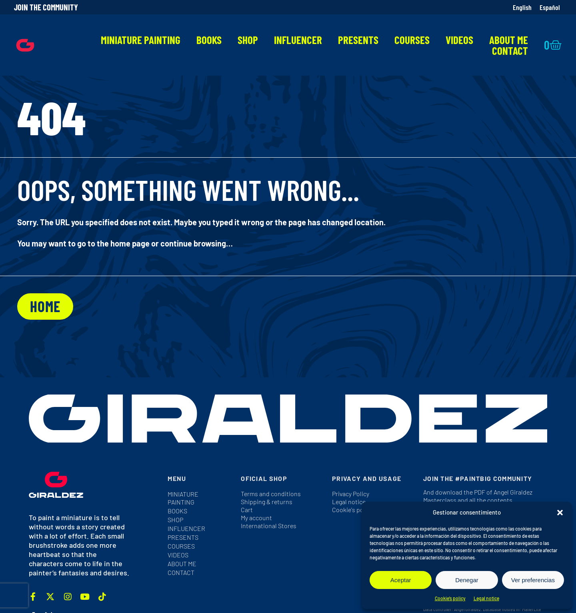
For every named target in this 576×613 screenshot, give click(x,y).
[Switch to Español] (550, 7)
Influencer (298, 39)
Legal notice (486, 598)
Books (209, 39)
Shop (248, 39)
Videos (459, 39)
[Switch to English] (522, 7)
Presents (358, 39)
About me (508, 39)
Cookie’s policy (450, 598)
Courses (412, 39)
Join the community (46, 7)
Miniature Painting (140, 39)
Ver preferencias (533, 580)
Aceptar (400, 580)
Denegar (466, 580)
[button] (560, 513)
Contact (510, 50)
